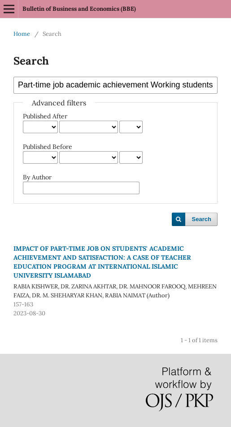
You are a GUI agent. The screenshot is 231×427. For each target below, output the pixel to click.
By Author (37, 177)
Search (201, 219)
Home (21, 34)
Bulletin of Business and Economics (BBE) (79, 9)
